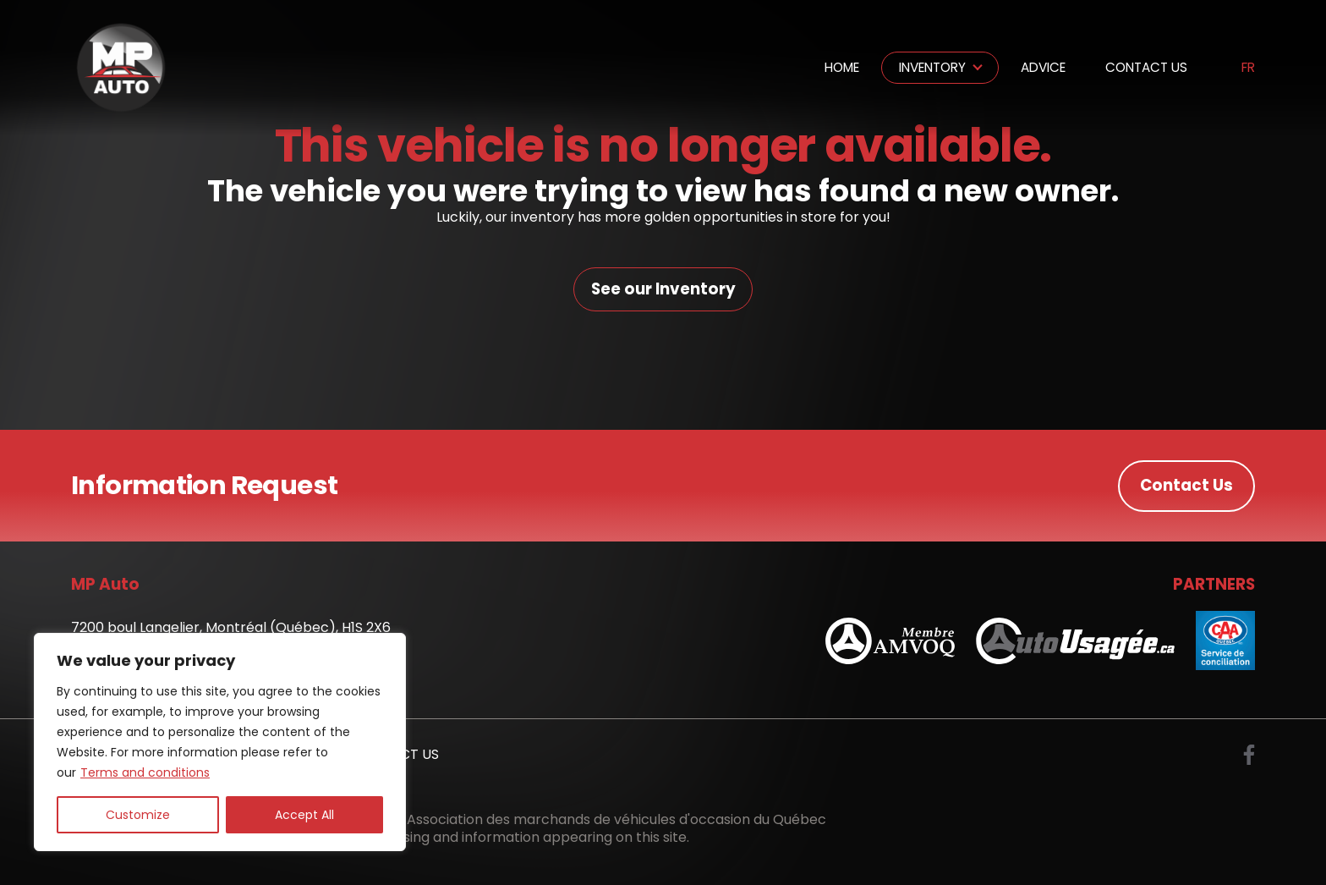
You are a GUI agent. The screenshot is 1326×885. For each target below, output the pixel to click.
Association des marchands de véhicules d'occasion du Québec (616, 820)
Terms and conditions (145, 772)
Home (842, 67)
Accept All (304, 814)
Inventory (932, 67)
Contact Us (1146, 67)
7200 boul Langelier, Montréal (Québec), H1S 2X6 (231, 628)
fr (1248, 68)
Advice (1043, 67)
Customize (138, 814)
